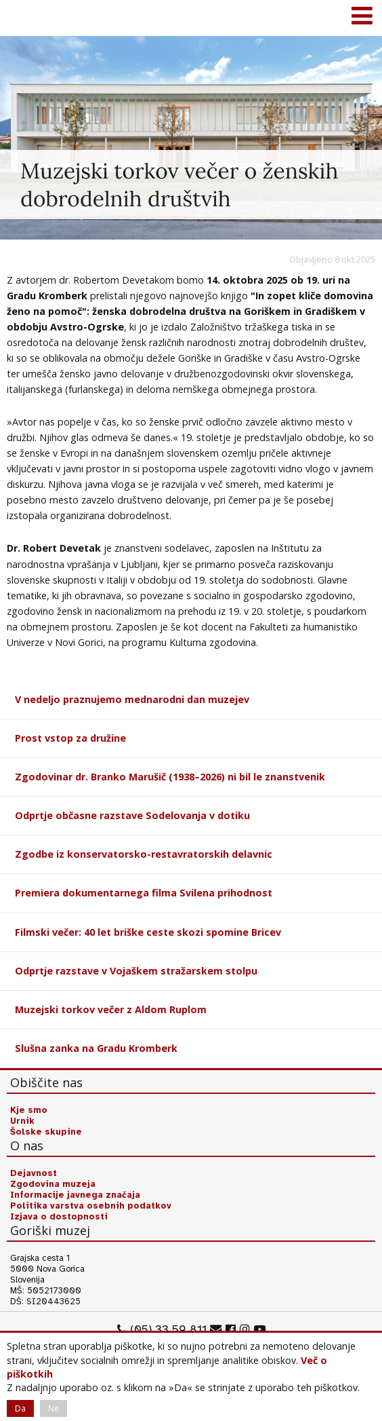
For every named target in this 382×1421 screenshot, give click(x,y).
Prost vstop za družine (70, 738)
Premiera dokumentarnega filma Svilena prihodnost (143, 892)
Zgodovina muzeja (53, 1184)
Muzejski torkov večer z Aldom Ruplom (111, 1009)
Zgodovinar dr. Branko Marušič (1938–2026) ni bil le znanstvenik (170, 776)
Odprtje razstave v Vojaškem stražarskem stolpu (136, 970)
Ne (53, 1408)
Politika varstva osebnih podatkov (90, 1205)
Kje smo (28, 1110)
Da (20, 1408)
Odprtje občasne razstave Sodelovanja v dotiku (132, 815)
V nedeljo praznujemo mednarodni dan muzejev (132, 699)
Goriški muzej (27, 17)
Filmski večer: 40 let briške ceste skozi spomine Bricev (148, 932)
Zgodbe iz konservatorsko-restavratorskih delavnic (143, 854)
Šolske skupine (46, 1131)
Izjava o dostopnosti (59, 1216)
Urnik (22, 1121)
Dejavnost (33, 1173)
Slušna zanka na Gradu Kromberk (96, 1048)
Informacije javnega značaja (75, 1195)
